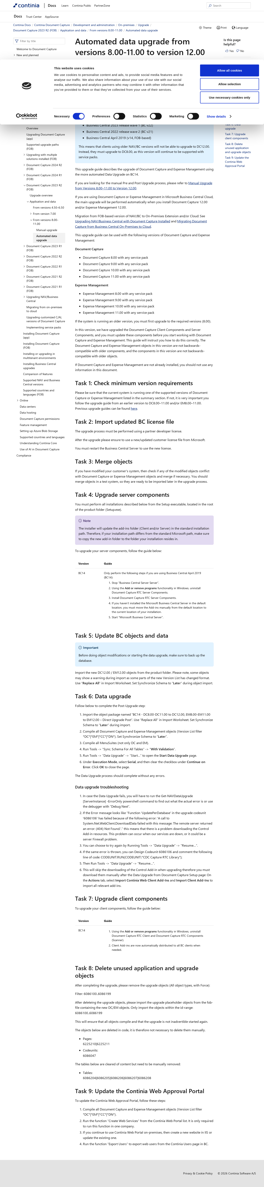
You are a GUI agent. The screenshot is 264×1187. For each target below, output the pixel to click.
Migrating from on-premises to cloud (44, 309)
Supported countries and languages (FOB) (38, 392)
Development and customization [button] (39, 98)
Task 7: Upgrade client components (236, 136)
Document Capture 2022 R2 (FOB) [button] (42, 258)
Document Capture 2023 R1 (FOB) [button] (42, 248)
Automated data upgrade (46, 238)
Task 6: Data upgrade (232, 126)
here (134, 408)
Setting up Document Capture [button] (33, 67)
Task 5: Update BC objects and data (236, 117)
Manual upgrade (46, 230)
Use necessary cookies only (229, 38)
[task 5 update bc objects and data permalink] (170, 635)
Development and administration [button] (35, 79)
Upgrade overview (41, 195)
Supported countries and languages (42, 437)
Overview (26, 85)
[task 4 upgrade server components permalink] (171, 494)
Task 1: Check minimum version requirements (236, 72)
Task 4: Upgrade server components (237, 107)
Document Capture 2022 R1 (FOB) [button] (42, 268)
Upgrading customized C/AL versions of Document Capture (45, 319)
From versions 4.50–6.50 (48, 207)
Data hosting (28, 412)
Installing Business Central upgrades (39, 366)
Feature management (33, 425)
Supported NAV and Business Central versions (41, 382)
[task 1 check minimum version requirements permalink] (195, 383)
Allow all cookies (229, 11)
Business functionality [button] (28, 73)
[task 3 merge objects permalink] (134, 461)
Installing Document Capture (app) (41, 336)
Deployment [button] (29, 116)
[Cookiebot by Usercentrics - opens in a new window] (27, 57)
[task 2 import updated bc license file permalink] (176, 421)
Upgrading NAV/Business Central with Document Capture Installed (122, 221)
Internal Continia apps (34, 92)
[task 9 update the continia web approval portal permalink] (206, 1091)
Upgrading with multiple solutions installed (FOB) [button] (40, 157)
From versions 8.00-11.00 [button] (44, 222)
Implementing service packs (43, 327)
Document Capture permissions (40, 419)
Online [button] (22, 400)
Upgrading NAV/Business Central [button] (40, 299)
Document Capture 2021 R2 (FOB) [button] (42, 279)
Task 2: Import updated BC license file (237, 85)
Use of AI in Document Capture (39, 449)
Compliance (23, 455)
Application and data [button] (41, 201)
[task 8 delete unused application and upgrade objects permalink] (96, 975)
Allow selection (229, 24)
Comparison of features (38, 374)
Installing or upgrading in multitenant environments (39, 356)
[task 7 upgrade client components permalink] (169, 898)
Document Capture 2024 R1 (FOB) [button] (42, 177)
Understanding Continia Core (38, 443)
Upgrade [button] (27, 122)
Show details (216, 57)
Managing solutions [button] (34, 110)
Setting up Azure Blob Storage (39, 431)
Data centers (28, 406)
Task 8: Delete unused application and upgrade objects (238, 148)
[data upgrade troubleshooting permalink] (130, 786)
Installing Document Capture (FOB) (41, 346)
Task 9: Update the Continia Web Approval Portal (237, 162)
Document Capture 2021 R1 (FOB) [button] (42, 289)
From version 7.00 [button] (43, 214)
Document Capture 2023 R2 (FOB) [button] (42, 187)
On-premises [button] (26, 104)
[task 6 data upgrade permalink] (133, 696)
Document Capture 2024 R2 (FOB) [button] (42, 167)
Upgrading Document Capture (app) (45, 136)
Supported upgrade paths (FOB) (42, 147)
